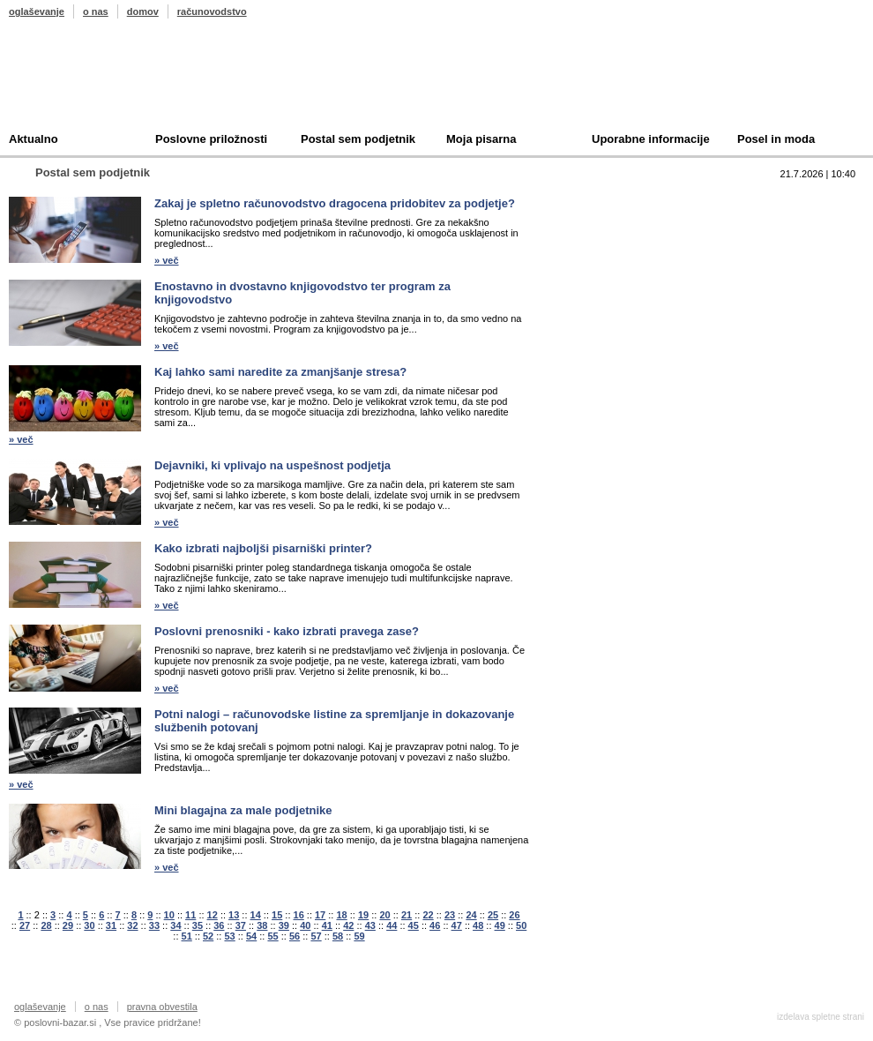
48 (478, 925)
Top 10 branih (608, 199)
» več (166, 260)
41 (327, 925)
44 (391, 925)
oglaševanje (36, 11)
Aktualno (33, 139)
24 (471, 915)
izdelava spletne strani (820, 1017)
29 (68, 925)
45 (413, 925)
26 (514, 915)
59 (359, 936)
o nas (95, 11)
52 (208, 936)
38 (262, 925)
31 (111, 925)
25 (493, 915)
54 (251, 936)
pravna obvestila (162, 1006)
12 (212, 915)
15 (277, 915)
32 (132, 925)
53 (229, 936)
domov (143, 11)
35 (197, 925)
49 (500, 925)
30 (89, 925)
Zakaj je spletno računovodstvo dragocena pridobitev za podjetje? (334, 203)
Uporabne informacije (651, 139)
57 (315, 936)
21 (406, 915)
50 (521, 925)
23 (449, 915)
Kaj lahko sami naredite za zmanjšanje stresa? (280, 371)
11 (190, 915)
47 (456, 925)
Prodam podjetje (615, 226)
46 (434, 925)
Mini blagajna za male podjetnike (243, 810)
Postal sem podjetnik (358, 139)
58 (337, 936)
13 (233, 915)
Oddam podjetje (614, 281)
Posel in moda (776, 139)
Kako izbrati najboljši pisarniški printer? (263, 548)
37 (240, 925)
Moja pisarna (481, 139)
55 (272, 936)
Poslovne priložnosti (211, 139)
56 (294, 936)
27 (24, 925)
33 (154, 925)
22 (427, 915)
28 (46, 925)
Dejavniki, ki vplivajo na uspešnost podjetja (272, 465)
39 (284, 925)
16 (299, 915)
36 (218, 925)
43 (370, 925)
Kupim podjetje (612, 253)
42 (348, 925)
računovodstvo (212, 11)
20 (384, 915)
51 (187, 936)
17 (320, 915)
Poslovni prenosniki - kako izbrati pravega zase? (286, 631)
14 (255, 915)
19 (363, 915)
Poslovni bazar (112, 82)
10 (169, 915)
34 (175, 925)
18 (341, 915)
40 (305, 925)
